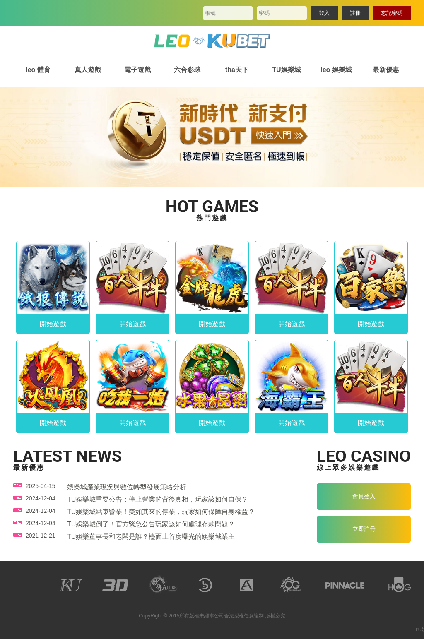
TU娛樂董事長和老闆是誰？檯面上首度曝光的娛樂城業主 (151, 536)
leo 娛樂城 (336, 69)
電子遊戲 (137, 69)
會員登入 (364, 496)
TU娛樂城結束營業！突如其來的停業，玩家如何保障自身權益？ (161, 511)
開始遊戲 (53, 323)
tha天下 (236, 69)
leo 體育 (38, 69)
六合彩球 (187, 69)
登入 (324, 13)
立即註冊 (364, 529)
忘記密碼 (391, 13)
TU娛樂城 (286, 69)
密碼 (264, 13)
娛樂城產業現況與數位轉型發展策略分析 (126, 486)
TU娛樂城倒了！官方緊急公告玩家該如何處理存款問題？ (151, 524)
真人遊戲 (88, 69)
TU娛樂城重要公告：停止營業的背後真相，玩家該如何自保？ (157, 499)
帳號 (210, 13)
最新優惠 (386, 69)
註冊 (355, 13)
